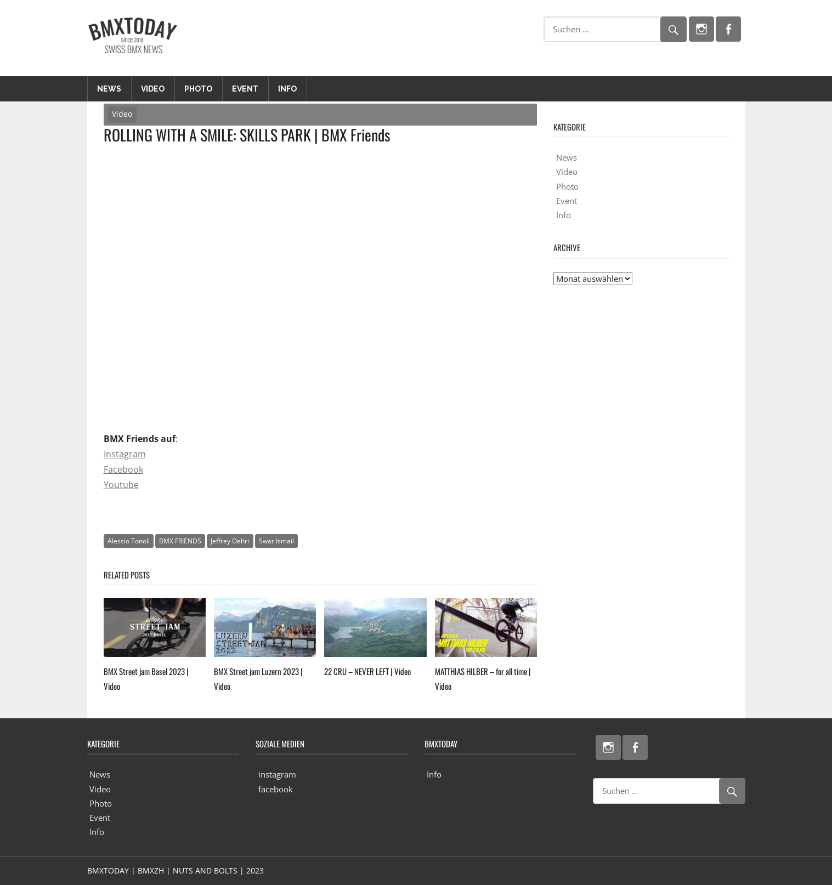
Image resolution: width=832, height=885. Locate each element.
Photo (198, 88)
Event (245, 88)
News (109, 88)
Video (153, 88)
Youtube (121, 485)
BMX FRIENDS (180, 541)
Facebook (123, 469)
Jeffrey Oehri (230, 541)
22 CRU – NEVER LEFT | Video (367, 671)
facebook (275, 789)
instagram (277, 774)
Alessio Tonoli (128, 541)
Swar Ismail (276, 541)
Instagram (125, 454)
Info (287, 88)
